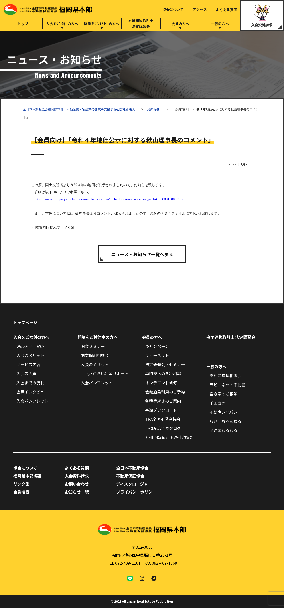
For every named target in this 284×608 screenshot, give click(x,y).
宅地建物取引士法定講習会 (140, 23)
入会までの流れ (30, 382)
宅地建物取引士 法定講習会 (230, 337)
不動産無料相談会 (225, 375)
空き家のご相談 (223, 394)
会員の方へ (180, 23)
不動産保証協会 (130, 476)
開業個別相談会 (95, 355)
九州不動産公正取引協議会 (169, 437)
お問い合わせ (77, 484)
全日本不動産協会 (132, 468)
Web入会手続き (30, 346)
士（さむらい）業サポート (105, 373)
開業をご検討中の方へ (101, 23)
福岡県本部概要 (27, 476)
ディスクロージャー (134, 484)
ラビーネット (157, 355)
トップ (23, 23)
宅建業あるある (223, 430)
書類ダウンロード (161, 410)
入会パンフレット (32, 401)
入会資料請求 (261, 25)
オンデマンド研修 (161, 382)
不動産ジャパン (223, 412)
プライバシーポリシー (136, 492)
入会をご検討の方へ (62, 23)
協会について (173, 10)
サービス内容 (28, 364)
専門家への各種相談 (163, 373)
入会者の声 (26, 373)
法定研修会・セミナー (165, 364)
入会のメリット (30, 355)
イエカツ (217, 403)
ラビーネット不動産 (227, 384)
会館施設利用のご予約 (165, 392)
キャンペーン (157, 346)
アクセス (200, 10)
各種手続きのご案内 (163, 401)
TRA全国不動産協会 (163, 419)
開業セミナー (93, 346)
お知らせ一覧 (77, 492)
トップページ (25, 322)
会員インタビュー (32, 392)
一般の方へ (220, 23)
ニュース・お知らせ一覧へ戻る (142, 254)
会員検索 (21, 492)
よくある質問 (226, 10)
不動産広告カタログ (163, 428)
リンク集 (21, 484)
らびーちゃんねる (225, 421)
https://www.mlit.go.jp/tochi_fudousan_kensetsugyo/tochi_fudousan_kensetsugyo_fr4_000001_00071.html (111, 199)
